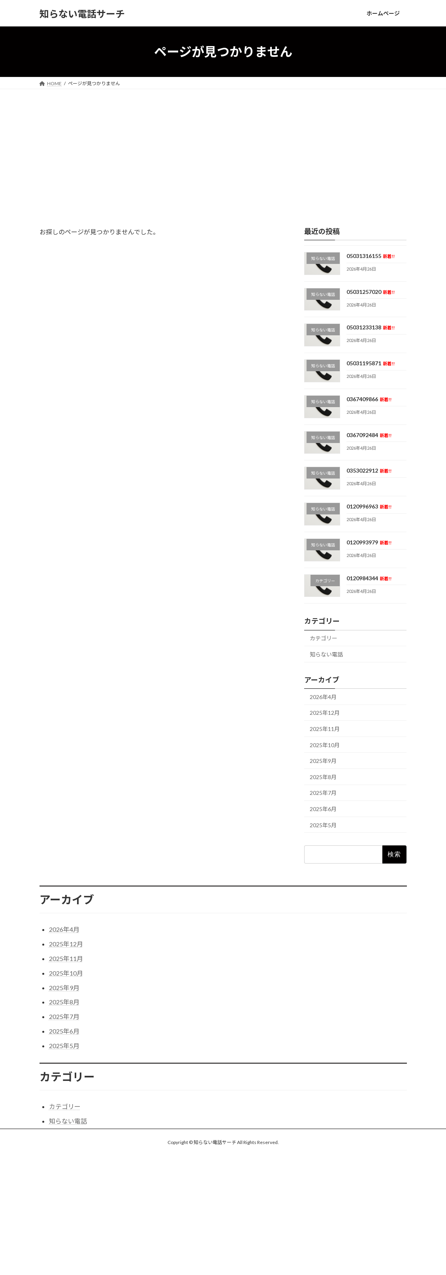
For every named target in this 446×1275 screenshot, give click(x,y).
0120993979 (368, 542)
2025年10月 (325, 745)
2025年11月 (325, 728)
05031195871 (370, 363)
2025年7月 (323, 793)
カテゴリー (323, 638)
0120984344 (368, 578)
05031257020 (370, 291)
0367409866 (368, 399)
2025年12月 (325, 713)
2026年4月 (323, 697)
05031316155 (370, 255)
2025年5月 (323, 825)
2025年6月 (323, 809)
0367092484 (368, 435)
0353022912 (368, 470)
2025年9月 (323, 760)
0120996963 (368, 506)
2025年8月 (323, 777)
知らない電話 (326, 654)
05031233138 (370, 327)
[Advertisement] (223, 148)
